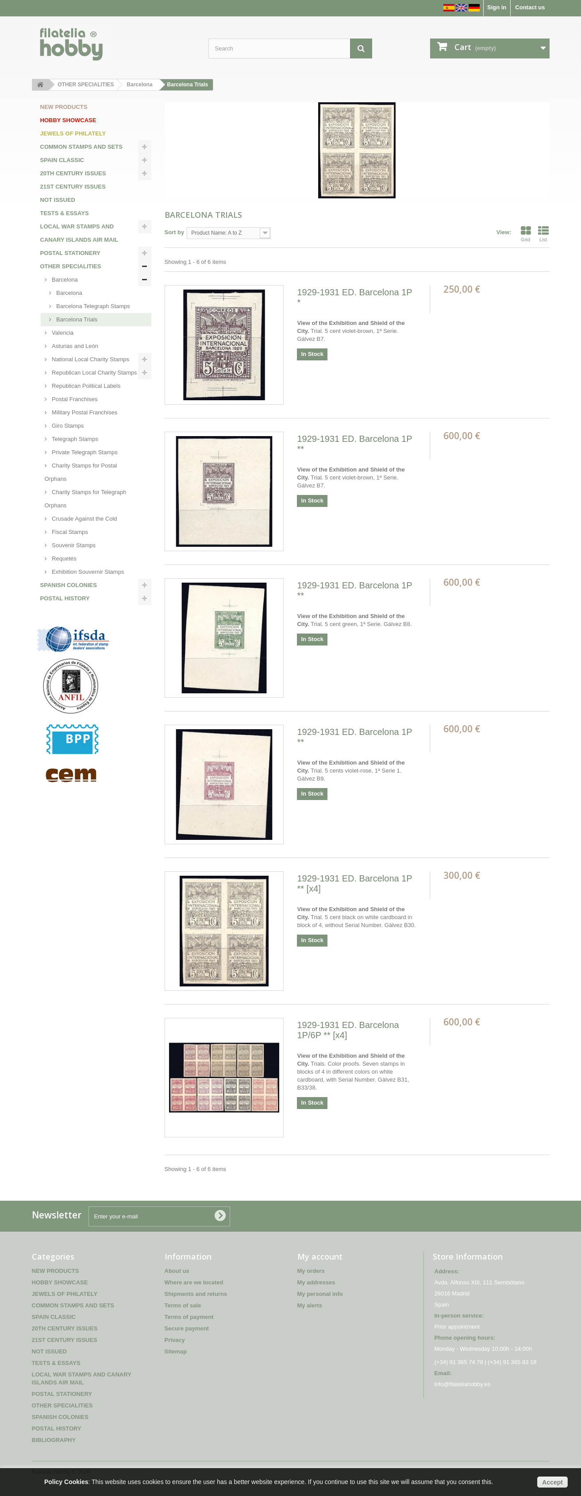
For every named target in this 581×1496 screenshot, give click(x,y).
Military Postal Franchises (84, 412)
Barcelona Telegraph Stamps (92, 306)
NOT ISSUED (57, 200)
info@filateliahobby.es (462, 1384)
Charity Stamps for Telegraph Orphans (86, 499)
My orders (311, 1271)
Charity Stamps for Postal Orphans (81, 472)
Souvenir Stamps (73, 545)
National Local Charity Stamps (89, 359)
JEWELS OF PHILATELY (73, 133)
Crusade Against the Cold (83, 518)
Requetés (63, 558)
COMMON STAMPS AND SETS (81, 146)
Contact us (530, 7)
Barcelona (64, 279)
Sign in (496, 7)
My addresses (316, 1282)
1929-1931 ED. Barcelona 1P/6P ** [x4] (348, 1030)
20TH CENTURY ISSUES (73, 173)
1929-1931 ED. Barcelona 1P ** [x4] (354, 883)
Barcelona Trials (76, 319)
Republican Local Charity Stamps (93, 372)
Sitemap (176, 1351)
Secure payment (187, 1328)
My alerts (309, 1305)
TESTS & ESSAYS (64, 213)
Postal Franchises (74, 399)
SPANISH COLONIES (68, 585)
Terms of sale (183, 1305)
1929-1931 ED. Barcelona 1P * (354, 297)
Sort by (175, 232)
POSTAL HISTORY (65, 598)
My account (319, 1256)
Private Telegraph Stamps (84, 452)
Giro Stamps (67, 425)
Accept (552, 1482)
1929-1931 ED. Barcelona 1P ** (354, 444)
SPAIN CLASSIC (62, 160)
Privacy (175, 1340)
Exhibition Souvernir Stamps (87, 571)
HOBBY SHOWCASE (68, 120)
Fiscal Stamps (69, 532)
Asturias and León (74, 346)
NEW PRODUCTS (64, 107)
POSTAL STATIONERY (70, 253)
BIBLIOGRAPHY (62, 611)
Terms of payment (189, 1317)
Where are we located (194, 1282)
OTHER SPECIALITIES (70, 266)
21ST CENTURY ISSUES (73, 186)
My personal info (320, 1294)
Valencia (62, 332)
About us (177, 1271)
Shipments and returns (196, 1294)
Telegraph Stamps (74, 439)
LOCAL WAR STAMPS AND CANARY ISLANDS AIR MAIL (79, 233)
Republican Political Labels (85, 386)
